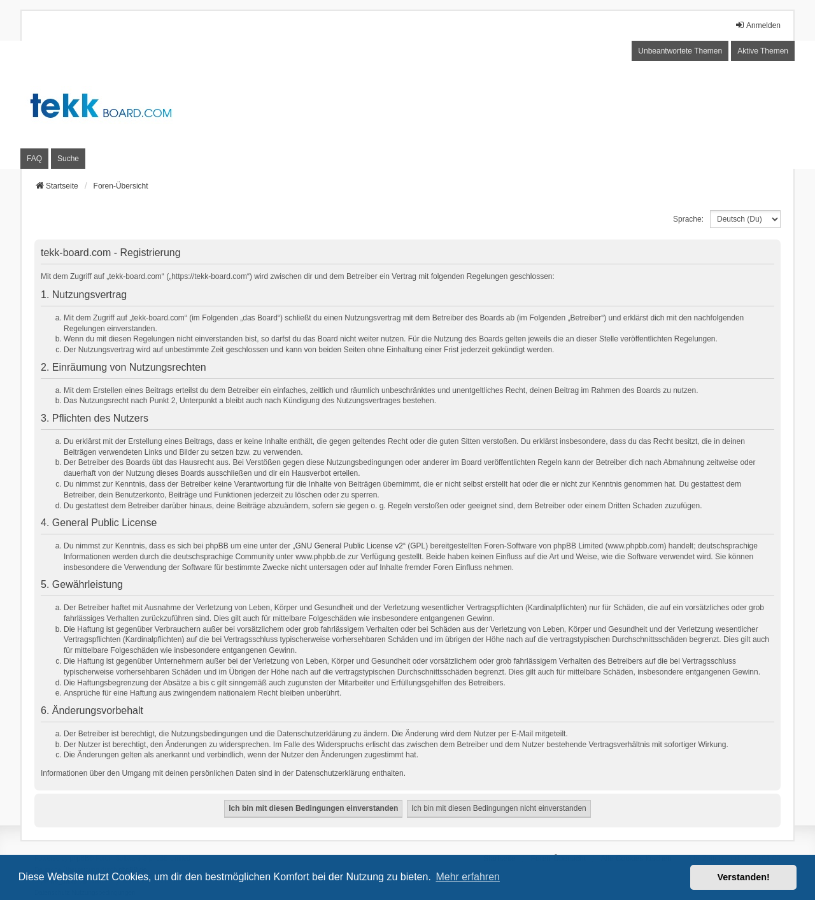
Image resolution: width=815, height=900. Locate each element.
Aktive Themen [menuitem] (762, 50)
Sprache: (688, 219)
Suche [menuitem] (68, 158)
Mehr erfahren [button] (468, 876)
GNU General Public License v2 (349, 545)
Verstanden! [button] (744, 877)
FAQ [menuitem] (34, 158)
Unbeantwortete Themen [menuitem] (680, 50)
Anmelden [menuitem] (758, 25)
